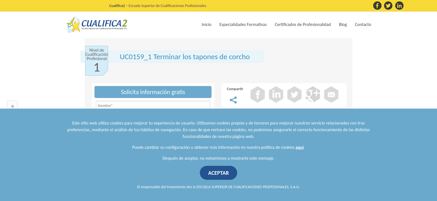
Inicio (207, 24)
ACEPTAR (218, 172)
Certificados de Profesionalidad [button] (303, 24)
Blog (343, 24)
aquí (300, 147)
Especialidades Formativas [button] (243, 24)
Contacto (363, 24)
